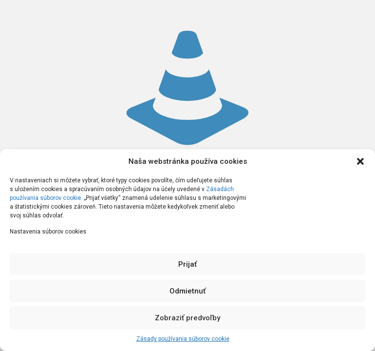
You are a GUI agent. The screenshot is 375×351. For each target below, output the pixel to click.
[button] (360, 161)
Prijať (187, 264)
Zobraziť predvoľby (187, 317)
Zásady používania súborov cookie (182, 338)
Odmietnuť (187, 291)
